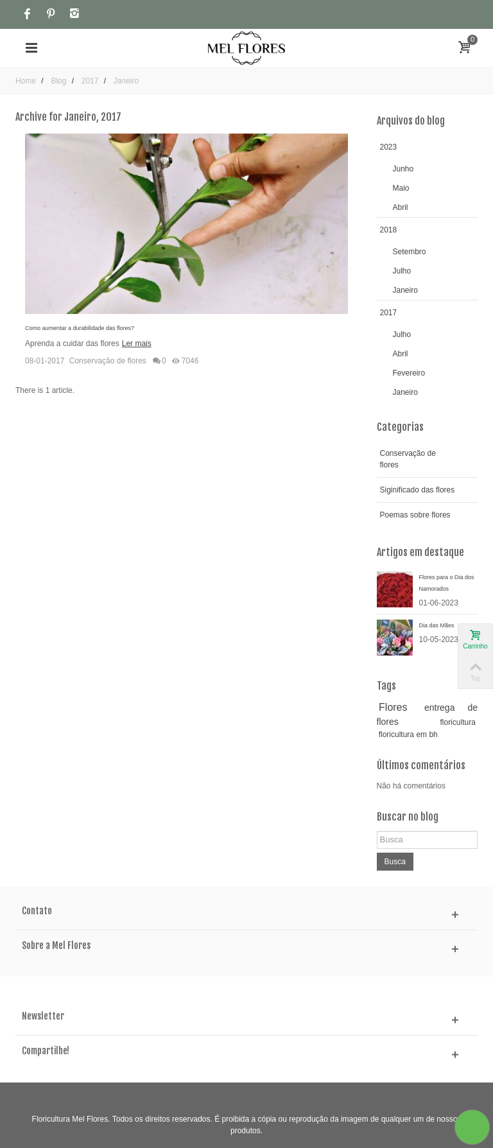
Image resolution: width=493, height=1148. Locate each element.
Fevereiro (409, 373)
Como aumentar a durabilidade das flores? (79, 328)
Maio (401, 188)
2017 (388, 312)
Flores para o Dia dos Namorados (446, 583)
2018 (388, 229)
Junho (403, 168)
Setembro (409, 251)
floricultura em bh (408, 734)
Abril (400, 207)
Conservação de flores (107, 360)
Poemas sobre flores (415, 514)
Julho (402, 270)
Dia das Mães (436, 625)
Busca (395, 861)
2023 (388, 147)
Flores (393, 707)
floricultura (457, 722)
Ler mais (136, 343)
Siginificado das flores (417, 489)
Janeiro (405, 290)
